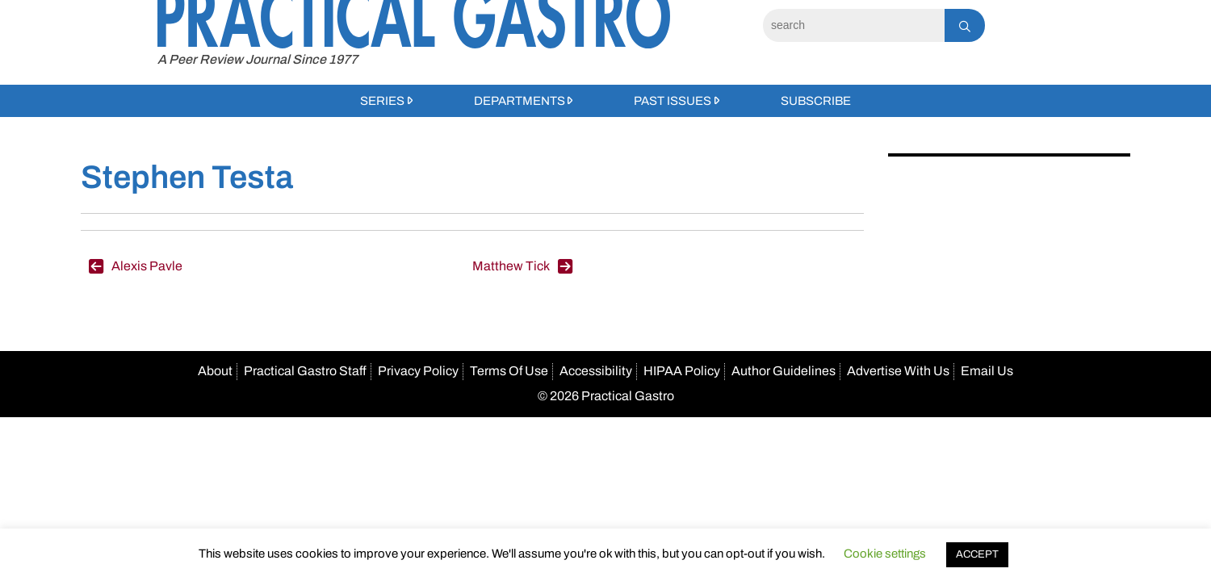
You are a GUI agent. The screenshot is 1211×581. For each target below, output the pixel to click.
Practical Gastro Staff (305, 371)
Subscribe (816, 100)
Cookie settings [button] (885, 553)
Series (382, 100)
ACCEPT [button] (977, 554)
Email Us (987, 371)
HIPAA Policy (681, 371)
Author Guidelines (783, 371)
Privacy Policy (418, 371)
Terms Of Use (509, 371)
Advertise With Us (898, 371)
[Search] (854, 25)
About (215, 371)
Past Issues (672, 100)
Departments (519, 100)
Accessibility (595, 371)
